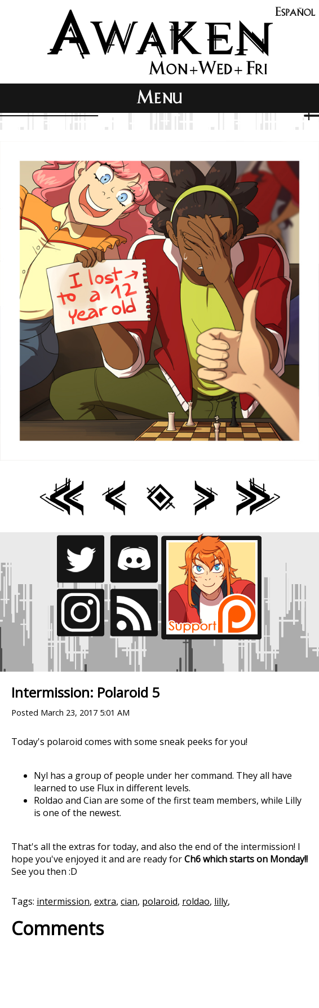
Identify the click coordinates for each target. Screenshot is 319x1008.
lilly (221, 901)
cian (129, 901)
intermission (63, 901)
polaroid (160, 901)
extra (105, 901)
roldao (196, 901)
